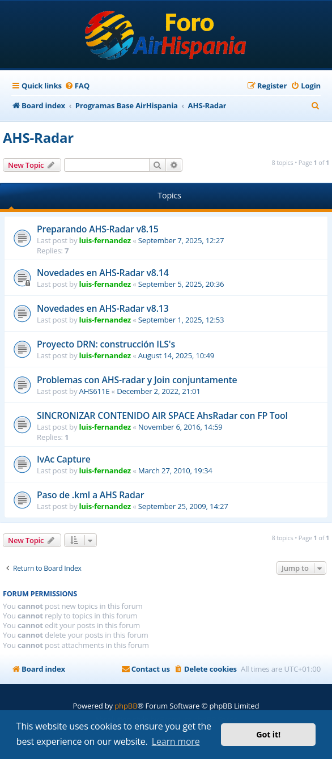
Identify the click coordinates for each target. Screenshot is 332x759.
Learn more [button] (176, 741)
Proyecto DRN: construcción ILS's (106, 344)
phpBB (125, 706)
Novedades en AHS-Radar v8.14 (103, 272)
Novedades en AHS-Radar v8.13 (103, 308)
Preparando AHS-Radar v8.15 (98, 229)
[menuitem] (77, 86)
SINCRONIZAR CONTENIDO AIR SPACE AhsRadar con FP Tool (162, 415)
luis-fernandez (105, 240)
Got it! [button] (268, 734)
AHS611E (94, 391)
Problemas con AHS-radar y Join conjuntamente (137, 380)
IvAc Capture (64, 459)
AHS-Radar (38, 137)
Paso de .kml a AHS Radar (90, 495)
